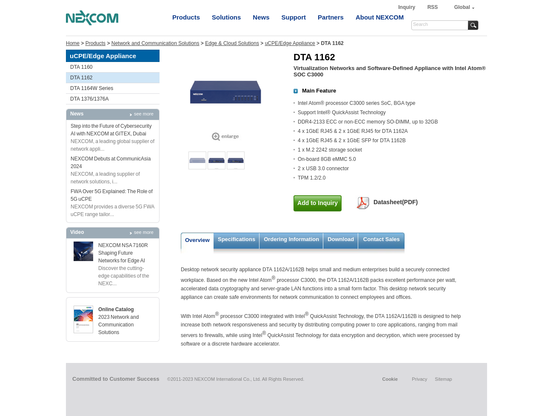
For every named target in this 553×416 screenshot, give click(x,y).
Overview (197, 240)
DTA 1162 (81, 78)
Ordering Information (291, 239)
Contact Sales (381, 239)
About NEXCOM (380, 17)
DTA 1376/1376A (89, 99)
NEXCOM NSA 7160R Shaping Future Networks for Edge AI (123, 253)
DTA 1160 (81, 67)
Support (294, 17)
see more (144, 113)
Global (462, 7)
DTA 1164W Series (91, 88)
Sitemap (443, 379)
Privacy (419, 379)
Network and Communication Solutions (155, 43)
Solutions (226, 17)
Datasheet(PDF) (395, 202)
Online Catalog (116, 309)
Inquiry (407, 7)
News (261, 17)
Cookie (390, 379)
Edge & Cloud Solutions (232, 43)
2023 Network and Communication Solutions (118, 324)
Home (73, 43)
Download (341, 239)
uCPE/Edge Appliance (290, 43)
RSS (433, 7)
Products (186, 17)
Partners (331, 17)
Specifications (236, 239)
